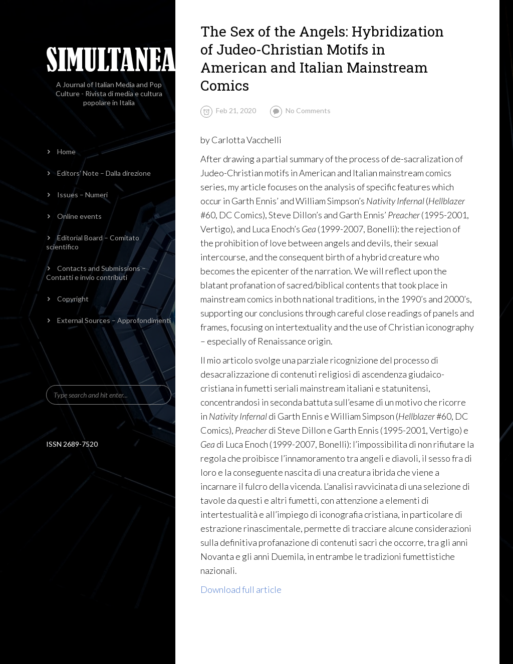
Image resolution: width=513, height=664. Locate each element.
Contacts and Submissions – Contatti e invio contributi (96, 272)
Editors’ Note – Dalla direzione (104, 173)
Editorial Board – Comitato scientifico (92, 242)
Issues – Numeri (82, 194)
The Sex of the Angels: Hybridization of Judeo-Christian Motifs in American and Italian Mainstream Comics (322, 58)
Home (66, 151)
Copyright (73, 298)
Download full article (241, 589)
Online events (79, 216)
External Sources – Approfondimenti (114, 320)
